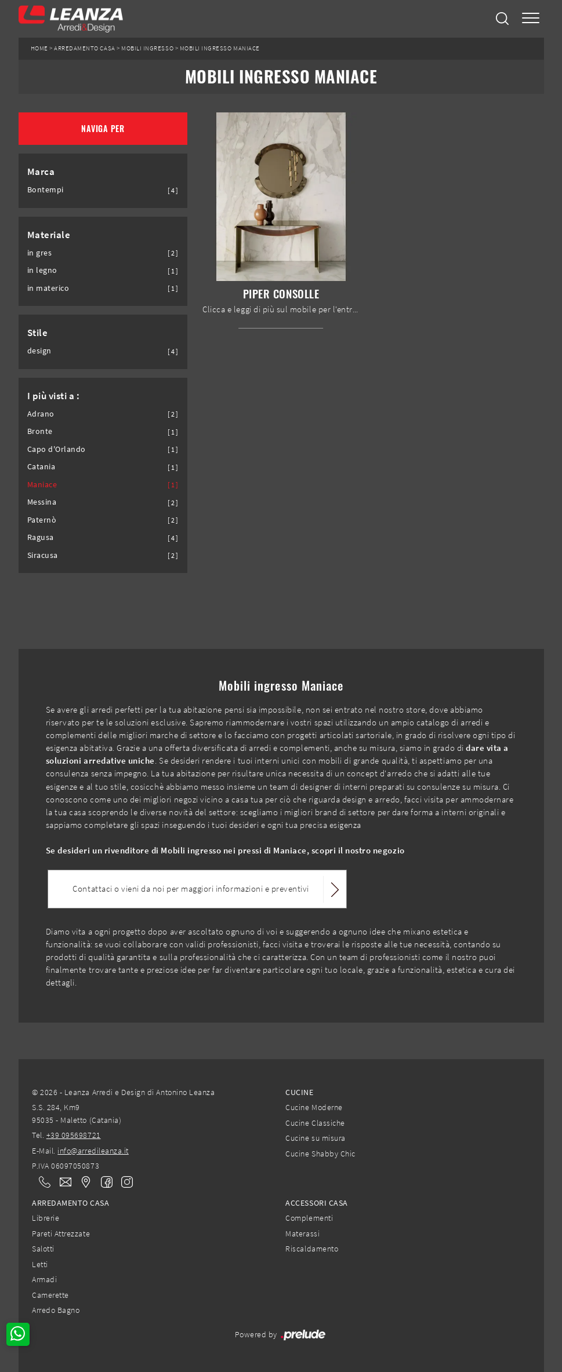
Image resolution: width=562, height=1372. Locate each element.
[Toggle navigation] (530, 19)
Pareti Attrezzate (61, 1233)
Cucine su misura (315, 1138)
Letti (40, 1264)
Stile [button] (37, 332)
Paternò (42, 520)
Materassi (302, 1233)
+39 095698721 (73, 1135)
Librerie (45, 1218)
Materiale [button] (49, 234)
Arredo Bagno (55, 1310)
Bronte (40, 431)
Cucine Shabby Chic (320, 1153)
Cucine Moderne (313, 1107)
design (39, 351)
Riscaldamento (311, 1248)
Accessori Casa (316, 1203)
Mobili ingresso (147, 48)
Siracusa (42, 555)
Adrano (41, 414)
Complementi (309, 1218)
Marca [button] (41, 171)
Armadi (44, 1279)
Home (39, 48)
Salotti (43, 1248)
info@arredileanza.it (93, 1150)
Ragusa (40, 537)
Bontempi (45, 190)
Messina (42, 502)
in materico (48, 288)
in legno (42, 270)
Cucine (299, 1092)
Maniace (42, 485)
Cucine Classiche (315, 1123)
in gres (39, 253)
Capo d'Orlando (56, 449)
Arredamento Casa (84, 48)
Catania (41, 467)
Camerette (50, 1295)
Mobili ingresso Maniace (220, 48)
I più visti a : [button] (53, 395)
